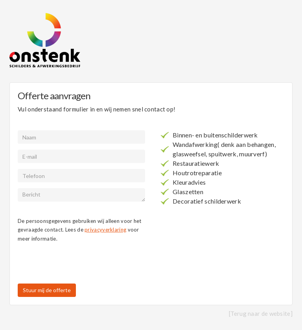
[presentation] (77, 264)
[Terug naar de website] (261, 313)
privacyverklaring (105, 229)
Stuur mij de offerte (47, 290)
